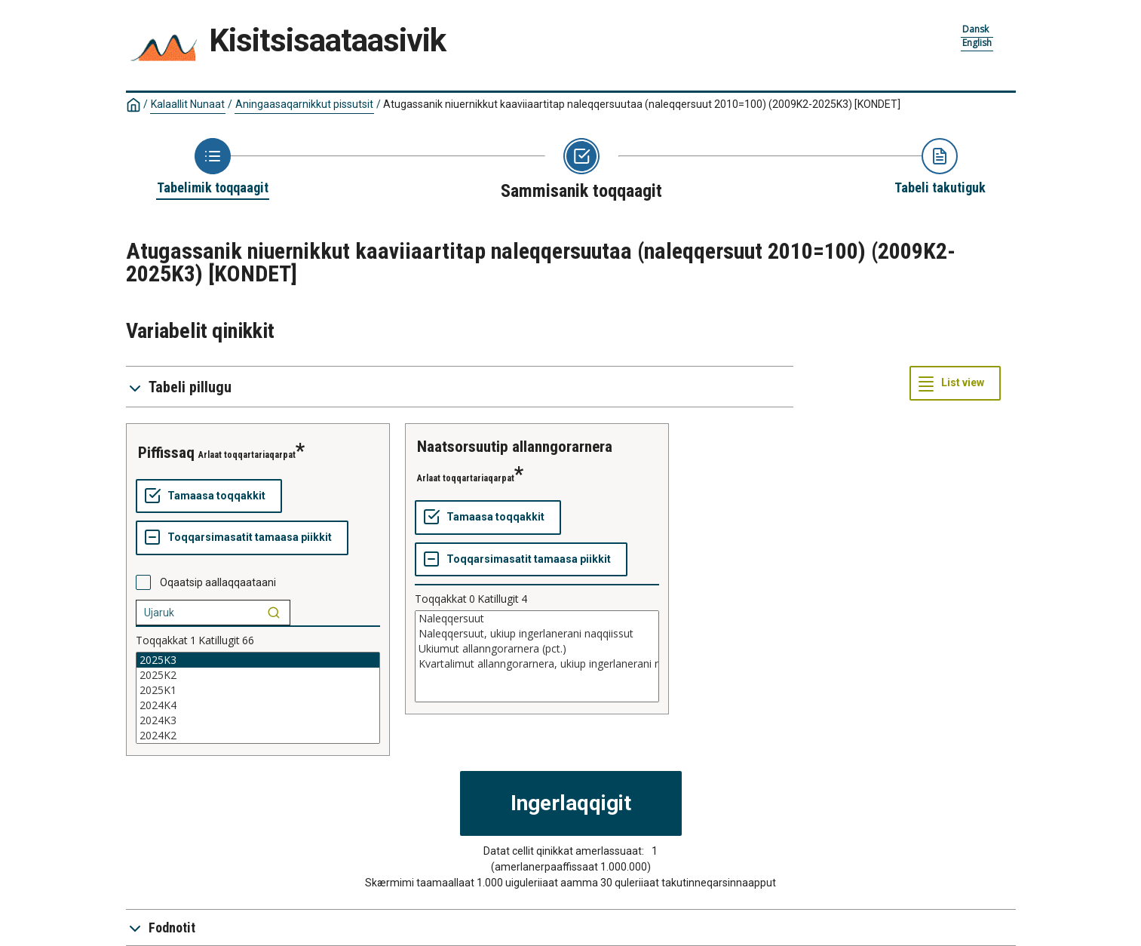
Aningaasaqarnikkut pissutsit (304, 104)
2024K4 (257, 705)
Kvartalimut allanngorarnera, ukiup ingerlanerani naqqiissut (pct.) (537, 663)
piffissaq (166, 453)
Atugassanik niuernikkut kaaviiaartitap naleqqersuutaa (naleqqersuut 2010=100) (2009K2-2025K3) (641, 104)
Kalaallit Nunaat (188, 104)
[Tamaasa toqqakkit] (209, 496)
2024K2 (257, 735)
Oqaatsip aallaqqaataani (218, 582)
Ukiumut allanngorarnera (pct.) (537, 648)
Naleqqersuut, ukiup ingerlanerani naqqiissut (537, 633)
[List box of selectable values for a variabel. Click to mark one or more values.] (258, 698)
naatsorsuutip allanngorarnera (514, 447)
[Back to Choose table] (212, 167)
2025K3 (257, 660)
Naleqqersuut (537, 618)
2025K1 (257, 690)
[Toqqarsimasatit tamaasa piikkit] (242, 538)
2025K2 (257, 675)
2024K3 (257, 720)
